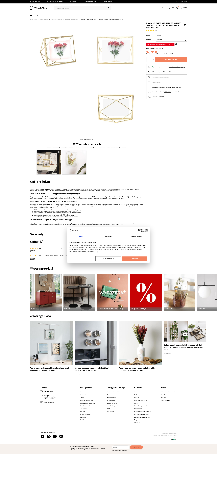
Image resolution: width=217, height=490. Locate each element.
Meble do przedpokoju (56, 19)
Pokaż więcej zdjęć (86, 139)
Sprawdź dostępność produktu (160, 77)
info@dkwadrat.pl (49, 402)
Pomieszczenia (44, 19)
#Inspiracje (156, 15)
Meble (44, 15)
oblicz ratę (161, 96)
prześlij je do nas (176, 87)
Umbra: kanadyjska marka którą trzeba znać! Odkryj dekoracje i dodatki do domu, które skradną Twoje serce (184, 347)
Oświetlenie (128, 15)
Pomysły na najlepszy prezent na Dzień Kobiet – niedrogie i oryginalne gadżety (137, 369)
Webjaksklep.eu (173, 433)
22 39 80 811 (184, 1)
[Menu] (36, 14)
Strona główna (33, 19)
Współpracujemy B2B (89, 1)
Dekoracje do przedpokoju (71, 19)
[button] (49, 162)
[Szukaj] (108, 8)
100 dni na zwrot (35, 1)
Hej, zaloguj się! (169, 8)
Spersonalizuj (108, 259)
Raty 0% (73, 1)
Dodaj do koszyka (171, 59)
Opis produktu (40, 181)
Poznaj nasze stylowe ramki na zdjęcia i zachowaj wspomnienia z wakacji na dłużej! (49, 369)
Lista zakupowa (178, 6)
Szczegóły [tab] (108, 236)
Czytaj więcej (33, 374)
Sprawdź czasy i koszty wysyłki (177, 67)
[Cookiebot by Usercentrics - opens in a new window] (140, 230)
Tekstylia (118, 15)
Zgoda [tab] (81, 236)
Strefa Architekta (107, 1)
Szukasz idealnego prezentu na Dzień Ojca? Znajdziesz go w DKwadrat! (92, 369)
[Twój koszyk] (183, 8)
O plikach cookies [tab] (136, 236)
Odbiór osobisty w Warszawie (55, 1)
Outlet (137, 15)
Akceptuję (134, 259)
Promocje (146, 15)
